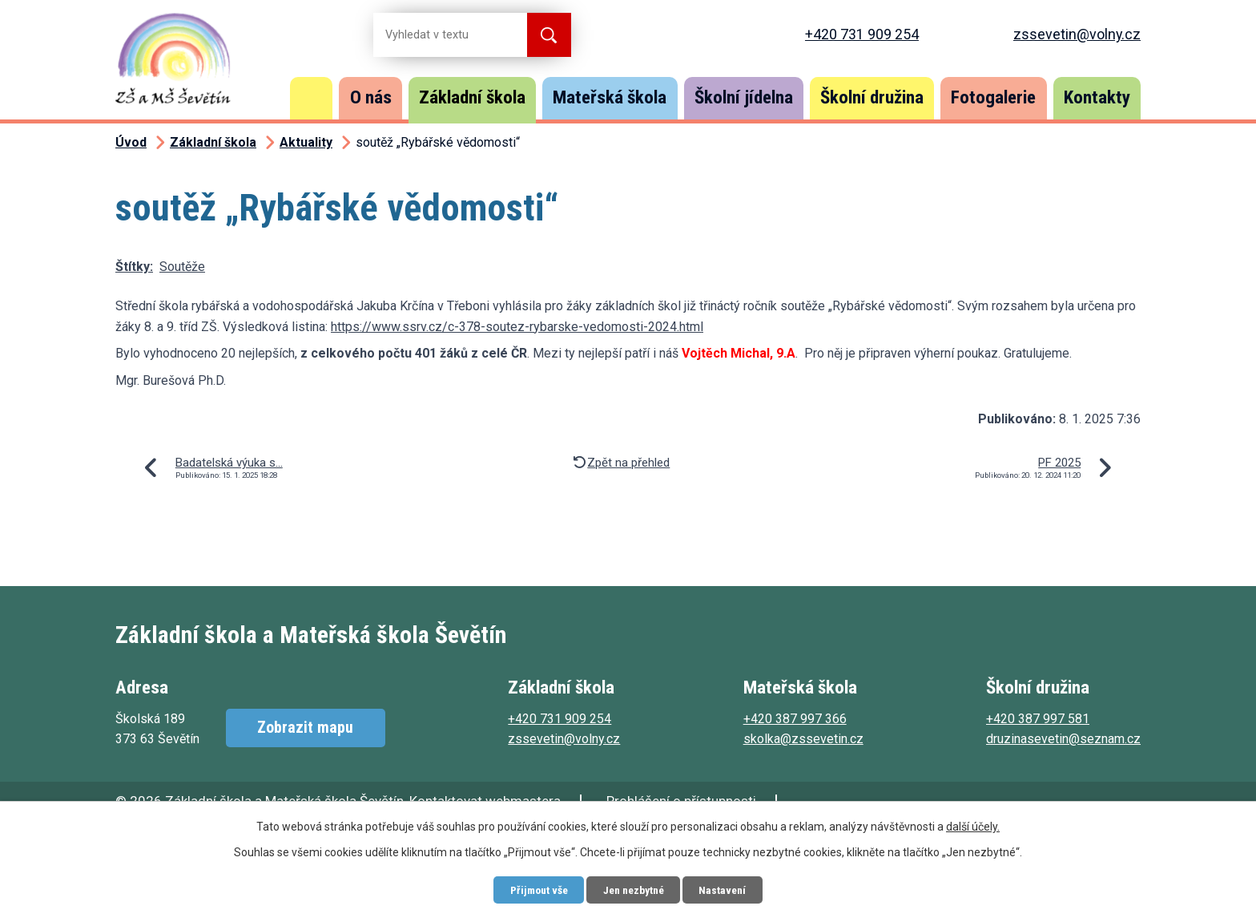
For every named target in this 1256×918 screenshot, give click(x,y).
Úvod (311, 98)
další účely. (973, 825)
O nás (371, 97)
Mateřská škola (609, 97)
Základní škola (472, 97)
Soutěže (182, 266)
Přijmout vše (534, 889)
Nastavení (727, 889)
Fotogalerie (993, 97)
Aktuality (306, 142)
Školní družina (872, 97)
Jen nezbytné (634, 889)
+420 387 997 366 (795, 718)
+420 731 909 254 (862, 34)
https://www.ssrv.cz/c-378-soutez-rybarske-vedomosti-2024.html (517, 326)
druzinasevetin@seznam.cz (1063, 738)
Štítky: (134, 266)
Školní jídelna (743, 97)
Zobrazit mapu (303, 728)
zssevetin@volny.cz (1077, 34)
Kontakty (1097, 97)
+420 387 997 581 (1037, 718)
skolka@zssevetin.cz (803, 738)
